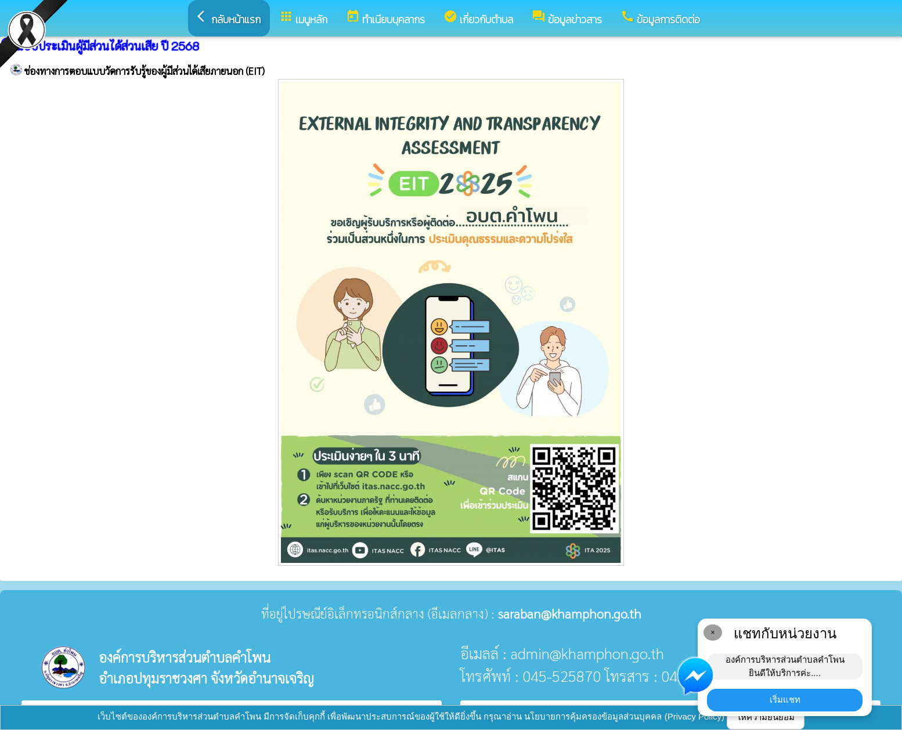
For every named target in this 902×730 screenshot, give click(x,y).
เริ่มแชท (785, 699)
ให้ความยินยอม (766, 717)
